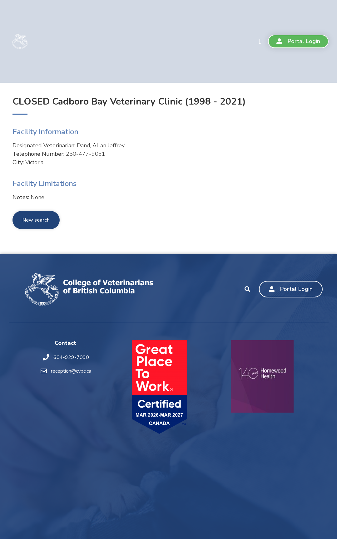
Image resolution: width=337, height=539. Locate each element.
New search (36, 220)
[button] (260, 41)
